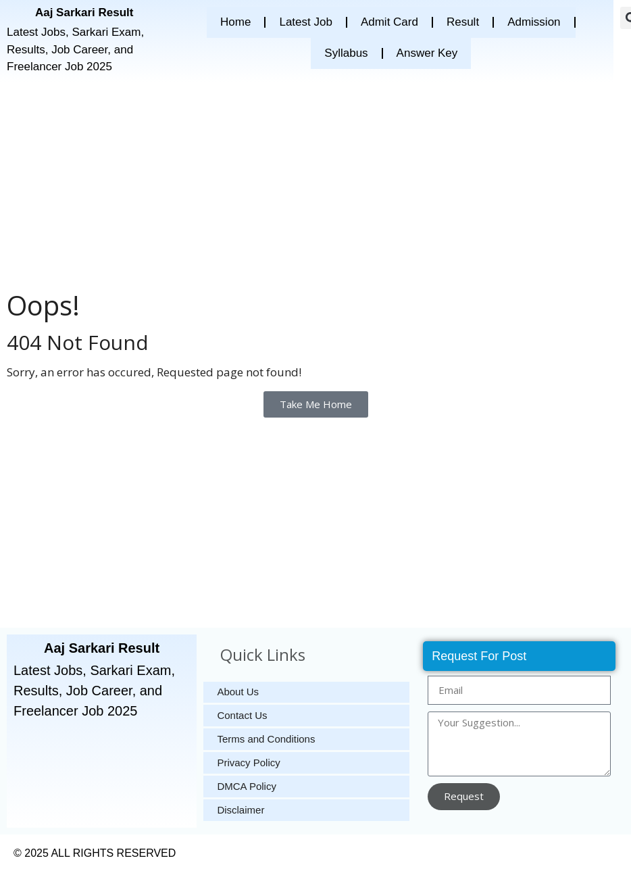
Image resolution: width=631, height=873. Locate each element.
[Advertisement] (309, 183)
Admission (533, 22)
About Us (238, 692)
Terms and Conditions (266, 739)
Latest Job (305, 22)
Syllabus (346, 53)
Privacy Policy (248, 763)
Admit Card (389, 22)
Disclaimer (240, 810)
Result (463, 22)
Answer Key (427, 53)
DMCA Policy (246, 787)
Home (235, 22)
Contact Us (242, 716)
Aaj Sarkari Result (84, 12)
